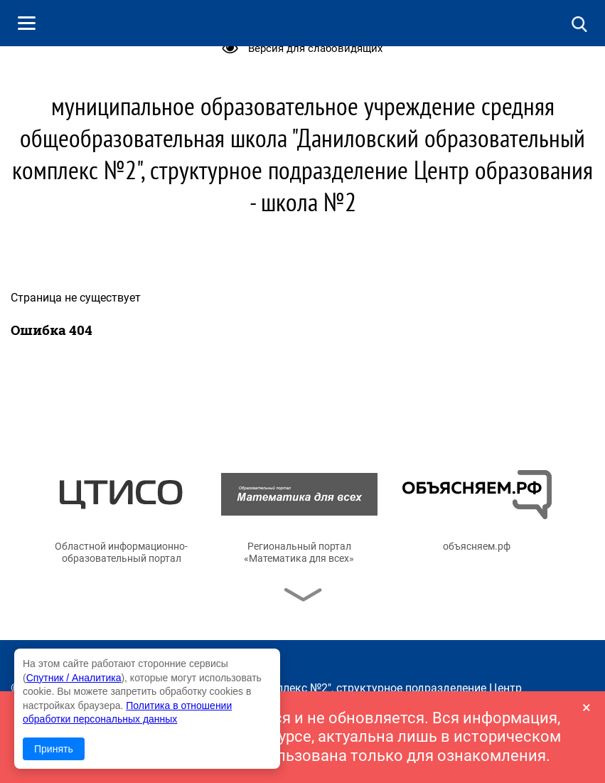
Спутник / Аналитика (74, 677)
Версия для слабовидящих (315, 48)
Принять (53, 749)
